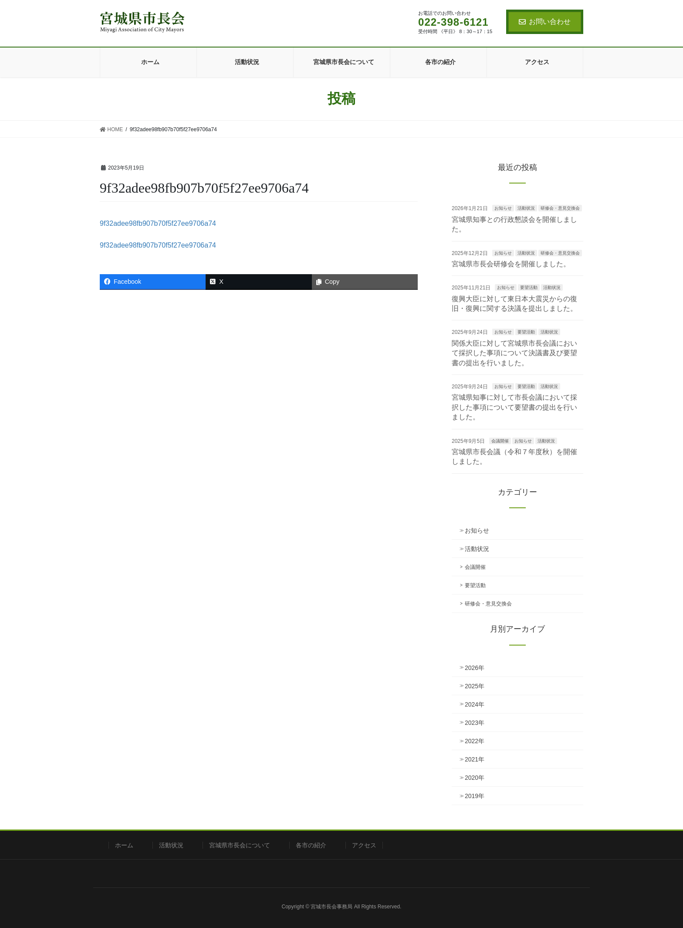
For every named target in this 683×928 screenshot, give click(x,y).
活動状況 (526, 208)
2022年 (474, 741)
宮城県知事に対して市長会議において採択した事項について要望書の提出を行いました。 (514, 407)
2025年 (474, 686)
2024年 (474, 704)
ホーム (124, 845)
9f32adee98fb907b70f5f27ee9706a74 (158, 223)
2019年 (474, 795)
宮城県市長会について (239, 845)
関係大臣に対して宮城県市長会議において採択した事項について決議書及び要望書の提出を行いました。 (514, 353)
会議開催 (500, 441)
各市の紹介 (311, 845)
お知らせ (503, 208)
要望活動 (529, 287)
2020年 (474, 777)
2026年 (474, 667)
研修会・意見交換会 (560, 208)
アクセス (364, 845)
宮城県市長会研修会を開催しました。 (511, 264)
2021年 (474, 759)
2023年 (474, 722)
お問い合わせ (545, 21)
